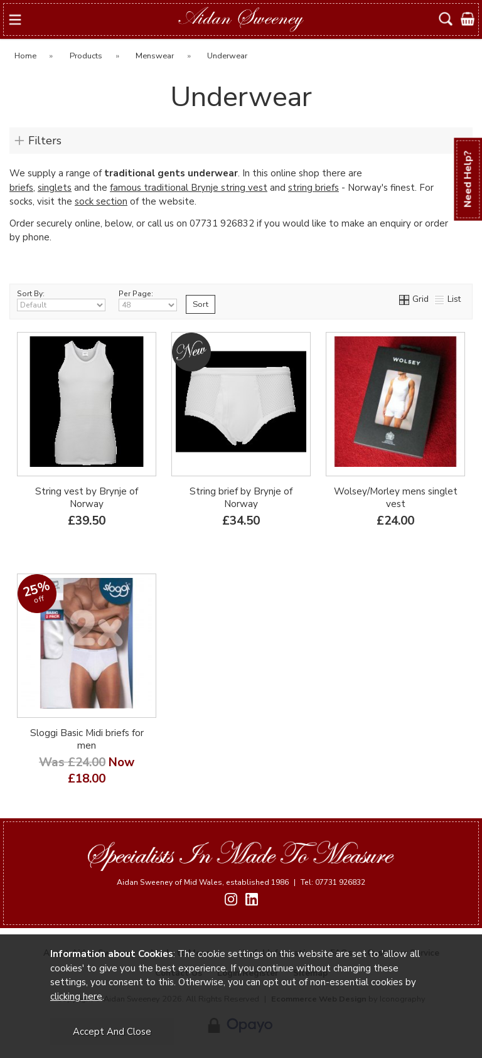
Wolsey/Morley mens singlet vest (396, 497)
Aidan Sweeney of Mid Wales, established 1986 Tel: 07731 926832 (241, 882)
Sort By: (61, 300)
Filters (45, 140)
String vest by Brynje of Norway (86, 497)
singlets (55, 187)
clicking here (76, 996)
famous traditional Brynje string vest (188, 187)
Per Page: (148, 300)
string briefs (313, 187)
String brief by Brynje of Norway (241, 497)
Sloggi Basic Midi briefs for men (87, 739)
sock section (101, 201)
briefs (21, 187)
